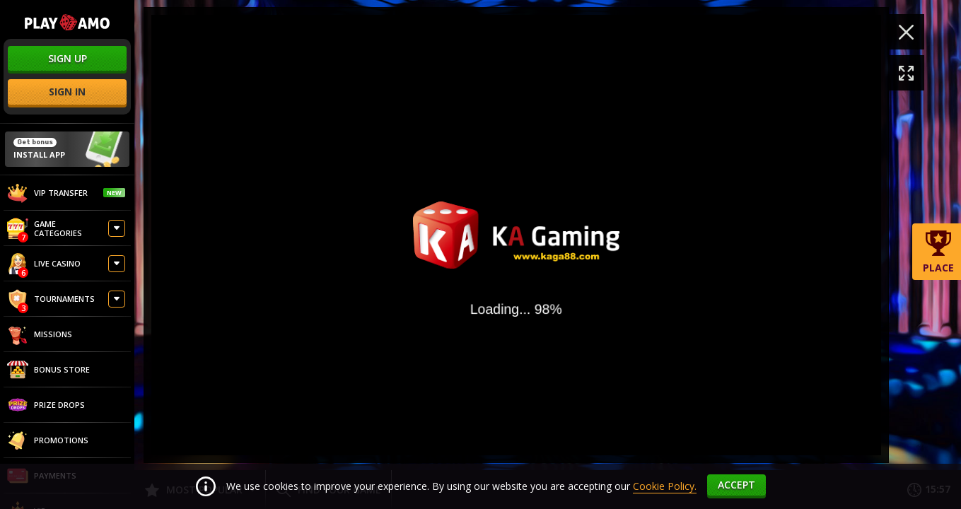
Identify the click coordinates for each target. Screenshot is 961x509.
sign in (67, 91)
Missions (39, 334)
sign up (67, 58)
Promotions (47, 440)
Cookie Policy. (665, 486)
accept (736, 484)
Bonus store (48, 369)
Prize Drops (46, 405)
